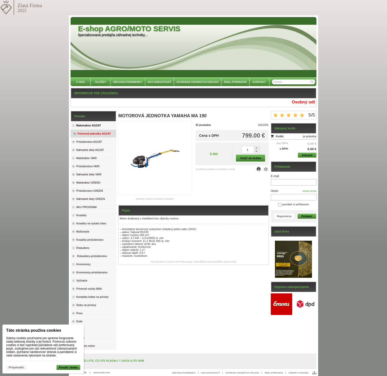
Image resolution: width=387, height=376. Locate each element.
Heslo (274, 191)
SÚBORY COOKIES (299, 373)
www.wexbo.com (102, 372)
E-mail (275, 176)
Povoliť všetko (68, 367)
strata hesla (309, 190)
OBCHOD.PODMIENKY (184, 373)
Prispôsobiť (16, 367)
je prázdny (309, 136)
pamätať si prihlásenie (293, 204)
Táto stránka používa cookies (33, 330)
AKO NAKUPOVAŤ (210, 373)
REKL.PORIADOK (274, 373)
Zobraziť (307, 155)
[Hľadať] (312, 81)
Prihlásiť (306, 216)
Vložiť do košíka (250, 158)
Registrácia (284, 216)
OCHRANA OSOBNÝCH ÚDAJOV (242, 373)
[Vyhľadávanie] (293, 81)
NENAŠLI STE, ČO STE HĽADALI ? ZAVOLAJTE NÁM (110, 360)
